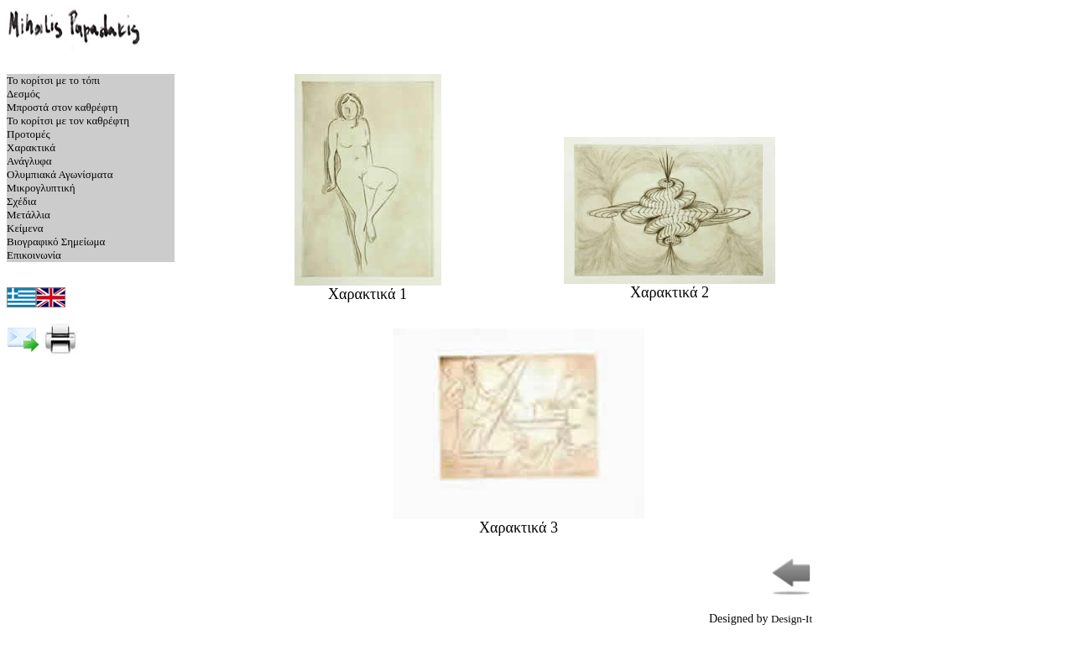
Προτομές (28, 134)
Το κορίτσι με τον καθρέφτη (68, 120)
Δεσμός (23, 93)
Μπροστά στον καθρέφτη (62, 107)
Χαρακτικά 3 (518, 521)
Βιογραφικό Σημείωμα (56, 241)
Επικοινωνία (34, 255)
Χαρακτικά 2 (669, 285)
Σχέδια (21, 201)
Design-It (791, 618)
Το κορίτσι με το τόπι (53, 80)
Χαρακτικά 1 (368, 287)
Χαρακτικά (31, 147)
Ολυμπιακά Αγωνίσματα (60, 174)
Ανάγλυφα (29, 161)
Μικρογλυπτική (41, 187)
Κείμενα (25, 228)
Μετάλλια (28, 214)
